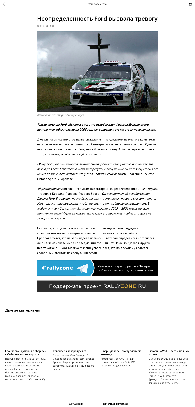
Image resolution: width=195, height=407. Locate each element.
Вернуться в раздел (115, 403)
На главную (75, 403)
